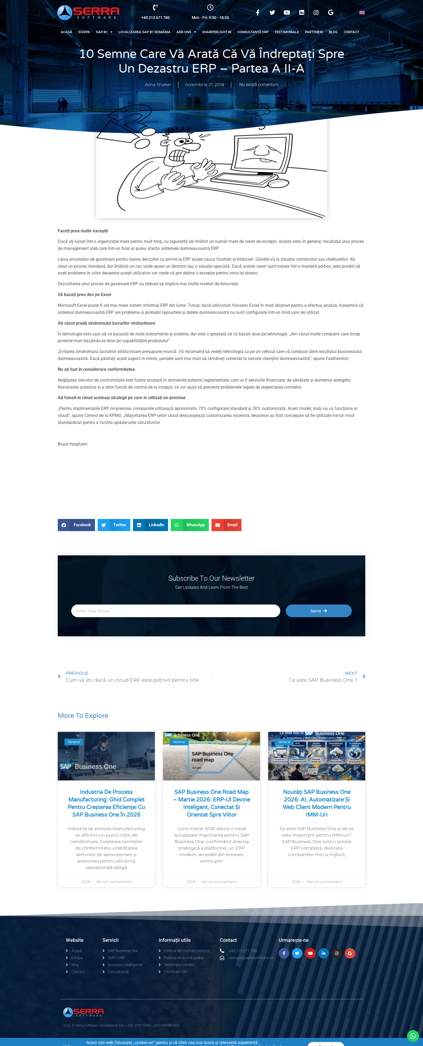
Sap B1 (104, 32)
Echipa (84, 32)
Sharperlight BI (216, 32)
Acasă (66, 32)
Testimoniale (286, 32)
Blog (333, 32)
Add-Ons (186, 32)
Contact (351, 32)
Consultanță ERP (252, 32)
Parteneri (314, 32)
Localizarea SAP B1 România (144, 32)
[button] (76, 525)
